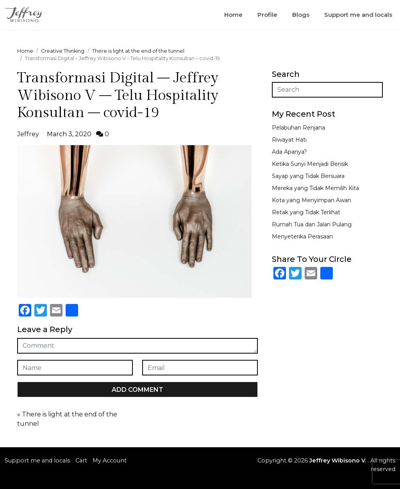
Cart (81, 460)
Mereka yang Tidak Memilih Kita (315, 188)
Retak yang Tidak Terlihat (306, 212)
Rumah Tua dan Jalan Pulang (312, 224)
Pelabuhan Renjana (298, 127)
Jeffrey (28, 134)
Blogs (300, 14)
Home (233, 14)
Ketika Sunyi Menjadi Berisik (310, 163)
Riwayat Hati (289, 139)
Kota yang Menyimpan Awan (311, 200)
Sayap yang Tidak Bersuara (308, 176)
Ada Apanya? (289, 151)
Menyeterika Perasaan (302, 236)
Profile (267, 14)
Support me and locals (358, 14)
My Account (110, 460)
